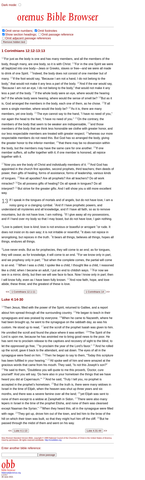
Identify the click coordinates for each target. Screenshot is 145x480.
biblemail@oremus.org (11, 473)
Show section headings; (21, 34)
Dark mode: (9, 5)
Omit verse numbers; (19, 30)
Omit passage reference (57, 34)
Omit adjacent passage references (28, 38)
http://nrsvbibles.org (53, 440)
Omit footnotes (47, 30)
